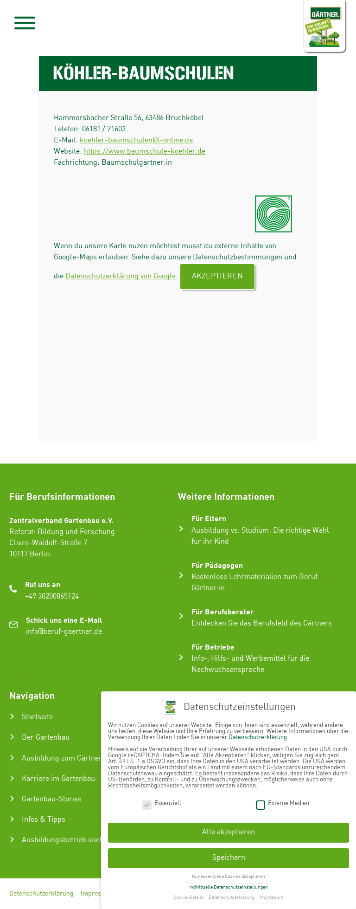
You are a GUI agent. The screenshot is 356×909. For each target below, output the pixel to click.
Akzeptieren (217, 276)
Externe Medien (282, 802)
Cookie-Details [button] (189, 897)
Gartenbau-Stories (52, 799)
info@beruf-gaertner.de (64, 632)
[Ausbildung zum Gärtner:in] (12, 758)
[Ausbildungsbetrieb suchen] (12, 839)
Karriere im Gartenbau (58, 779)
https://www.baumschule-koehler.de (144, 151)
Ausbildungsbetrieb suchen (67, 840)
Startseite (37, 717)
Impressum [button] (271, 897)
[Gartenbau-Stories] (12, 798)
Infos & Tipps (43, 820)
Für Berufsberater (222, 611)
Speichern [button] (228, 857)
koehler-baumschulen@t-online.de (136, 140)
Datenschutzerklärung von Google (120, 276)
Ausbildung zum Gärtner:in (66, 758)
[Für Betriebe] (181, 657)
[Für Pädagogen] (181, 575)
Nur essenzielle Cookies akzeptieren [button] (228, 876)
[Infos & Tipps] (12, 819)
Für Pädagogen (217, 565)
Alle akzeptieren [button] (228, 832)
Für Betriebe (213, 646)
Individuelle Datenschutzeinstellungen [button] (228, 886)
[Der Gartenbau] (12, 737)
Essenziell (161, 802)
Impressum (97, 893)
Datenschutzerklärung (41, 893)
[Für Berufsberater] (181, 616)
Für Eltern (208, 518)
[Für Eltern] (181, 529)
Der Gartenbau (46, 737)
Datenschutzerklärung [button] (232, 897)
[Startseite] (12, 716)
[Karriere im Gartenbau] (12, 778)
